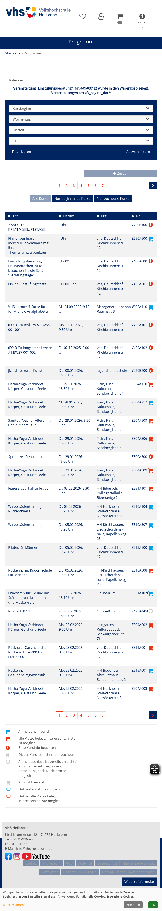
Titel (13, 214)
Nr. (136, 214)
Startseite (12, 53)
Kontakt (31, 860)
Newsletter (49, 867)
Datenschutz (107, 860)
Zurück (120, 173)
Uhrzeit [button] (81, 130)
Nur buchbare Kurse (113, 198)
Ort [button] (81, 140)
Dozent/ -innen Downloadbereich (128, 867)
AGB (69, 860)
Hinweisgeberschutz (139, 860)
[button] (101, 16)
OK (153, 905)
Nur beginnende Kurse (72, 198)
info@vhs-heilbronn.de (34, 847)
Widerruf (85, 860)
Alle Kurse (40, 198)
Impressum (51, 860)
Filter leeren (21, 151)
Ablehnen (133, 905)
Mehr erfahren (13, 905)
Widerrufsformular (139, 878)
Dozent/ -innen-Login (80, 867)
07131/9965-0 (22, 837)
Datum (66, 214)
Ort (102, 214)
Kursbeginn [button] (81, 108)
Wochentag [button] (81, 119)
